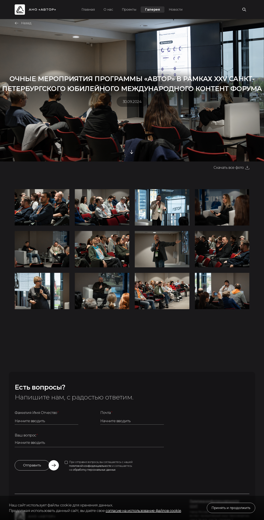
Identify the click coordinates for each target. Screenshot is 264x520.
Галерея (152, 10)
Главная (88, 10)
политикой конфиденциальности (90, 466)
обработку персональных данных (94, 469)
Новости (176, 10)
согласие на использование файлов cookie (143, 510)
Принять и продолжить (231, 508)
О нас (108, 10)
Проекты (129, 10)
